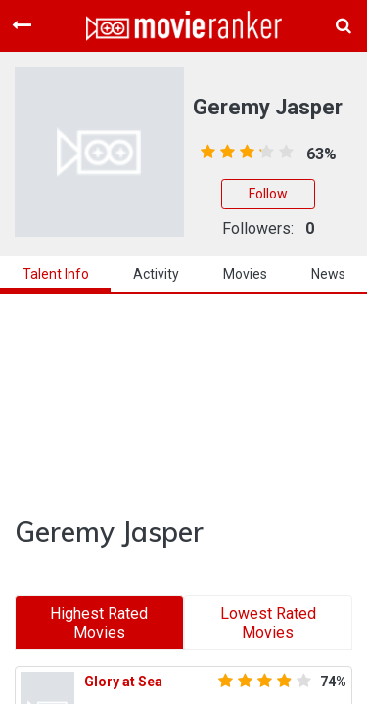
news (328, 274)
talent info (56, 274)
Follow (268, 193)
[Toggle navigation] (21, 25)
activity (156, 274)
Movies (245, 274)
